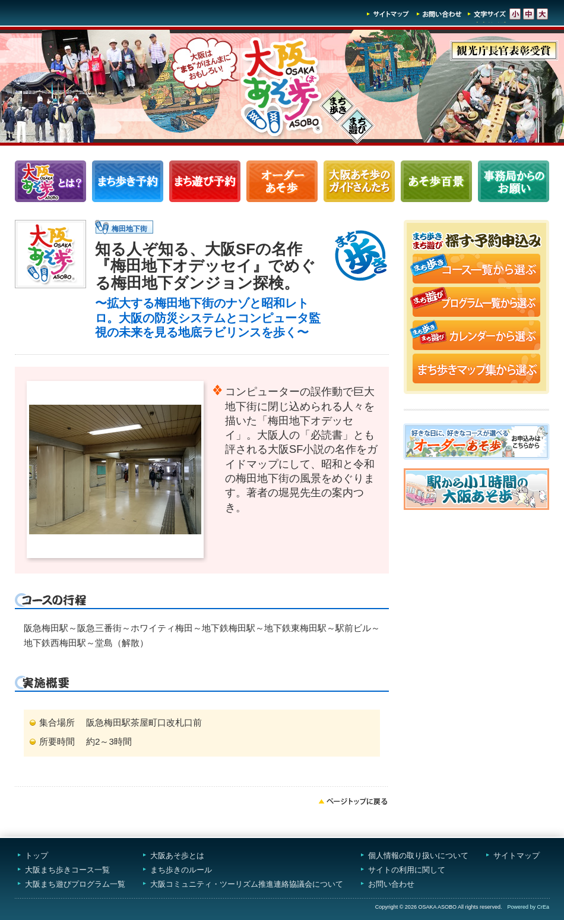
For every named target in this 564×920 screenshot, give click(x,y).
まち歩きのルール (181, 869)
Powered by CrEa (528, 907)
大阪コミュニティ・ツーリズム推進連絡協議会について (246, 884)
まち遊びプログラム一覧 (204, 181)
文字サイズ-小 (515, 14)
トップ (36, 855)
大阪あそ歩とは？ (50, 181)
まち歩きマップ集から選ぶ (476, 370)
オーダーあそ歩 (282, 181)
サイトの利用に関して (406, 869)
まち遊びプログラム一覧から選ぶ (476, 303)
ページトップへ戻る (353, 801)
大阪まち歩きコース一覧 (67, 869)
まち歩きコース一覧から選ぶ (476, 270)
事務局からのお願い (513, 181)
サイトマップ (388, 14)
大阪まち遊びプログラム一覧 (75, 884)
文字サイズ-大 (542, 14)
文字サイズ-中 (528, 14)
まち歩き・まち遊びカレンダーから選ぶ (476, 336)
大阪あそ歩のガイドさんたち (359, 181)
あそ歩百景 (436, 181)
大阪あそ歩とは (177, 855)
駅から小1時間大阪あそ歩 (476, 489)
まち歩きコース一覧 (127, 181)
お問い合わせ (439, 14)
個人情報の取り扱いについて (418, 855)
